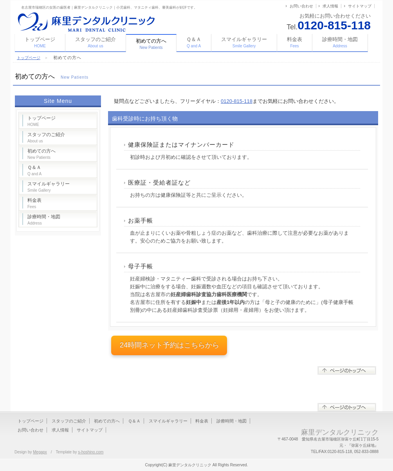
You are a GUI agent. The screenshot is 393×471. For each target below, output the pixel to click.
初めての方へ (41, 154)
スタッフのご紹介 (95, 42)
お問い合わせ (301, 6)
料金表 (294, 42)
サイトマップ (359, 6)
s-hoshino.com (90, 452)
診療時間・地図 (340, 42)
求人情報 (330, 6)
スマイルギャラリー (244, 42)
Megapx (40, 452)
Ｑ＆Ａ (193, 42)
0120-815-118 (236, 101)
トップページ (40, 42)
